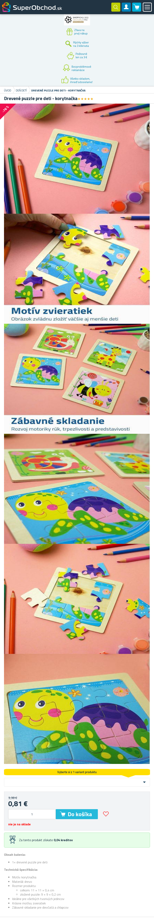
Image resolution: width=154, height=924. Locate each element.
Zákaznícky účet (126, 10)
